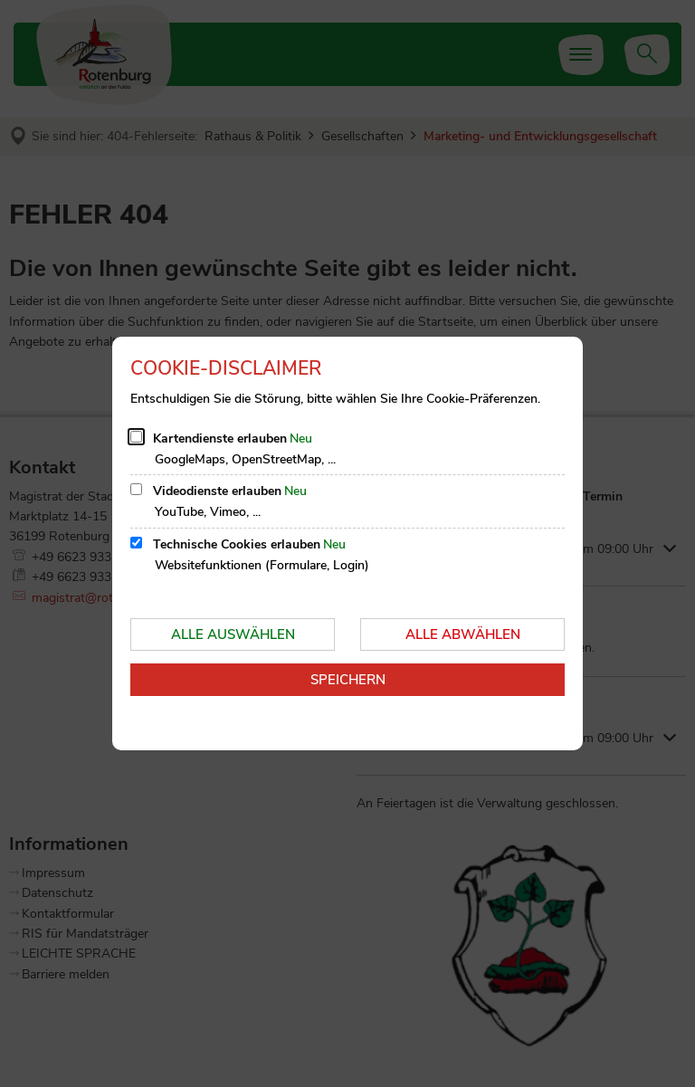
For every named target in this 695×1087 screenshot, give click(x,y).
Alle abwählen (462, 634)
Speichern (348, 680)
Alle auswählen (233, 634)
